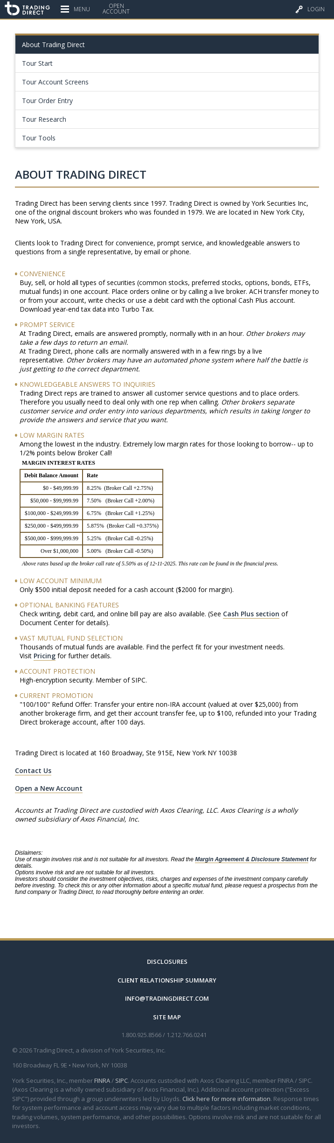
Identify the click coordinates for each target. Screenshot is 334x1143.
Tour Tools (39, 137)
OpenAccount (116, 8)
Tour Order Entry (47, 100)
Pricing (45, 655)
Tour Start (37, 63)
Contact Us (33, 770)
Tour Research (44, 119)
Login (310, 7)
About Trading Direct (53, 44)
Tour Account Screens (55, 81)
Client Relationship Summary (167, 980)
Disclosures (167, 961)
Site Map (167, 1017)
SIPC (121, 1080)
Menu (75, 6)
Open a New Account (49, 788)
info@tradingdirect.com (167, 998)
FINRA (102, 1080)
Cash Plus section (251, 613)
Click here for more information (226, 1098)
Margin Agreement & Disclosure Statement (251, 859)
